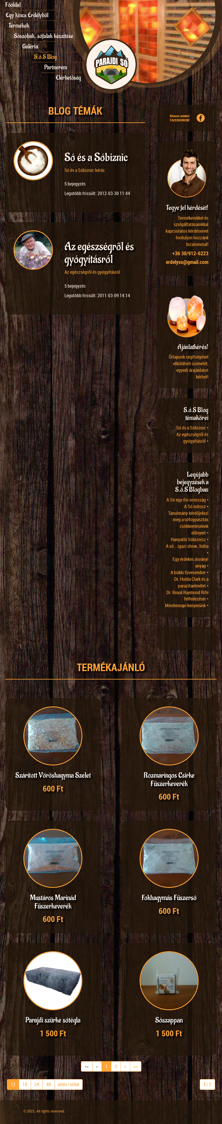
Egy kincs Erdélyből (27, 15)
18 (25, 1084)
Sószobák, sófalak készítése (43, 36)
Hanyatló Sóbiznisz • (189, 539)
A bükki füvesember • (189, 572)
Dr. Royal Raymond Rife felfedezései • (187, 595)
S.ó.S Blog (45, 57)
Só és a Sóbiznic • (192, 428)
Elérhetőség (68, 78)
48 (48, 1084)
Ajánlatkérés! (192, 347)
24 (36, 1084)
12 (13, 1084)
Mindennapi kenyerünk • (186, 605)
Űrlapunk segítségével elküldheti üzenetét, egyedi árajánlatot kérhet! (188, 367)
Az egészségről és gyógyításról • (192, 437)
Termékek (19, 26)
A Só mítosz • (196, 506)
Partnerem (55, 67)
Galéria (30, 46)
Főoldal (13, 5)
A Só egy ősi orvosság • (187, 500)
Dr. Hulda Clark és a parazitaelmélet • (191, 582)
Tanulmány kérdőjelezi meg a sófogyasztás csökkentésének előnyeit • (188, 523)
